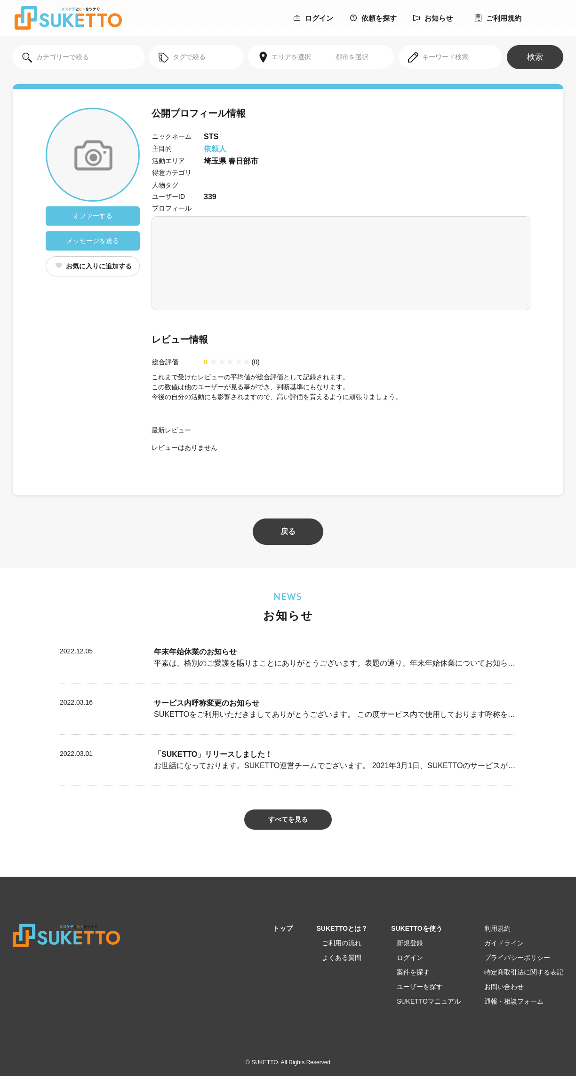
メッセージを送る (92, 240)
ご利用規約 (498, 18)
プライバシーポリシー (517, 957)
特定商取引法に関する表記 (523, 972)
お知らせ (433, 18)
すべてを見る (288, 819)
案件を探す (413, 972)
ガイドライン (504, 943)
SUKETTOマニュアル (429, 1001)
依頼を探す (373, 18)
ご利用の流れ (341, 943)
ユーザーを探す (420, 986)
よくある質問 (341, 957)
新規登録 (410, 943)
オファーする (92, 216)
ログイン (313, 18)
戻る (288, 531)
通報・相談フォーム (514, 1001)
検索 (535, 57)
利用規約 (497, 928)
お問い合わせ (504, 986)
